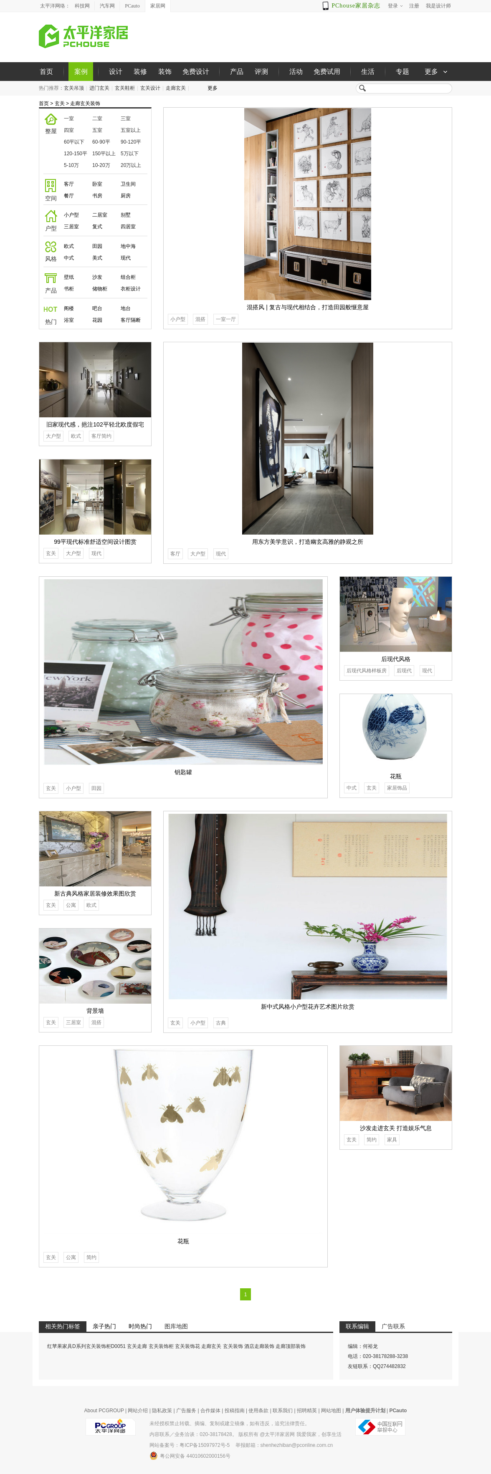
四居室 (128, 227)
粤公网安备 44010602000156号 (189, 1455)
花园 (97, 320)
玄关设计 (150, 88)
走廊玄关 (176, 88)
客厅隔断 (131, 320)
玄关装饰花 (187, 1346)
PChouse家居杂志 (356, 6)
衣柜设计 (131, 289)
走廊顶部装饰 (291, 1346)
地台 (126, 308)
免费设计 (195, 71)
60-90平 (101, 142)
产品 (236, 71)
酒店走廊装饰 (259, 1346)
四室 (69, 130)
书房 (97, 196)
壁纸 (69, 277)
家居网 (157, 6)
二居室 (99, 215)
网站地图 (331, 1410)
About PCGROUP (104, 1410)
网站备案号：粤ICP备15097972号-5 (189, 1445)
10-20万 (101, 165)
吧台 (97, 308)
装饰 (165, 71)
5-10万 (71, 165)
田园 (97, 246)
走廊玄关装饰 (85, 103)
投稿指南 (235, 1410)
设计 (115, 71)
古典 (221, 1023)
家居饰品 (397, 788)
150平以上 (104, 153)
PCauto (132, 6)
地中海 (128, 246)
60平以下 (74, 142)
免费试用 (327, 71)
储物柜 (99, 289)
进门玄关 (99, 88)
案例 (81, 71)
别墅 (126, 215)
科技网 (82, 6)
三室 (126, 118)
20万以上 (131, 165)
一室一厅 (226, 319)
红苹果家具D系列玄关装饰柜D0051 (86, 1346)
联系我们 (283, 1410)
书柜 (69, 289)
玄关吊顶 (74, 88)
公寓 (71, 905)
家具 (392, 1140)
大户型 (197, 554)
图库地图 (176, 1326)
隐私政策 (162, 1410)
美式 (97, 258)
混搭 (200, 319)
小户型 (71, 215)
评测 (261, 71)
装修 (140, 71)
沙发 (97, 277)
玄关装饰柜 (161, 1346)
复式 (97, 227)
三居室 (71, 227)
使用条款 (258, 1410)
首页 (46, 71)
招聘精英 (307, 1410)
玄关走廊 (137, 1346)
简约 (91, 1257)
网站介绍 (138, 1410)
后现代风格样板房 (367, 671)
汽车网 (107, 6)
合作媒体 (210, 1410)
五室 (97, 130)
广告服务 (186, 1410)
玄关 (60, 103)
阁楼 (69, 308)
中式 (69, 258)
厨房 (126, 196)
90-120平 (131, 142)
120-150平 (75, 153)
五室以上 (131, 130)
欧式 (69, 246)
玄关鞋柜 (125, 88)
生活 (368, 71)
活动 (296, 71)
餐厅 (69, 196)
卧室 (97, 184)
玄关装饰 (233, 1346)
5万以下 (130, 153)
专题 (402, 71)
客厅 (69, 184)
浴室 (69, 320)
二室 (97, 118)
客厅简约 (101, 436)
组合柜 (128, 277)
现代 (126, 258)
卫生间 (128, 184)
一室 (69, 118)
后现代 (404, 671)
